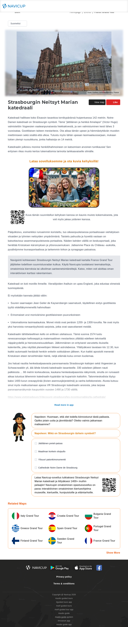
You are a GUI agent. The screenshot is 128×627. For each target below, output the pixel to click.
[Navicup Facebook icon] (99, 568)
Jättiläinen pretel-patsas (50, 443)
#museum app (64, 621)
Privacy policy (64, 576)
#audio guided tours (64, 598)
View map (97, 102)
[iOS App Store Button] (83, 568)
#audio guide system (64, 617)
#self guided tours (64, 606)
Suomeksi (18, 23)
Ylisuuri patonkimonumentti (52, 459)
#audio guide (64, 613)
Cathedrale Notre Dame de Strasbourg (57, 467)
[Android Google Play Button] (59, 568)
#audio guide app (64, 624)
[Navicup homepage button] (14, 6)
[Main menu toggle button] (122, 6)
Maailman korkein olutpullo (51, 451)
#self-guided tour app (64, 609)
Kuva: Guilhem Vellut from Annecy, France (103, 92)
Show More (113, 552)
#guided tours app (64, 602)
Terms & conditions (64, 583)
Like (113, 102)
